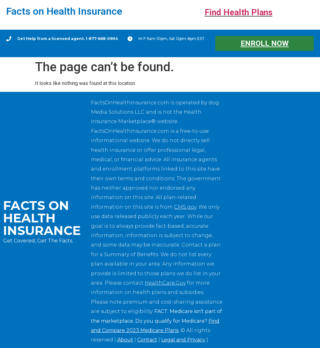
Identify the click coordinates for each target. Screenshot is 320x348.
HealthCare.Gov (165, 283)
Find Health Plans (238, 12)
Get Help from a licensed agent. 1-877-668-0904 (67, 38)
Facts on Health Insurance (64, 11)
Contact (147, 340)
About (125, 340)
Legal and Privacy (183, 340)
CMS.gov (185, 207)
